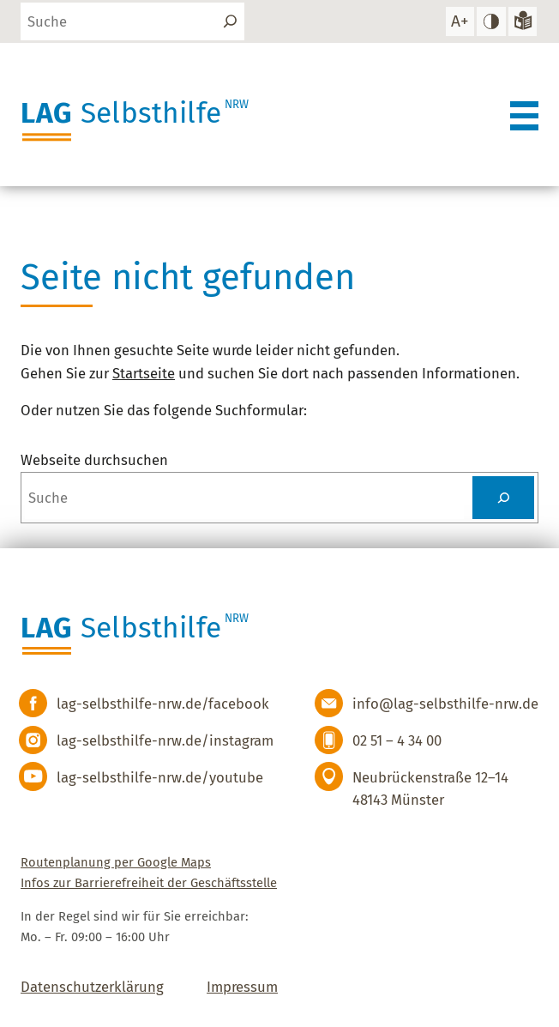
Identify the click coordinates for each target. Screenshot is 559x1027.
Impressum (242, 986)
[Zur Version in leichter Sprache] (522, 21)
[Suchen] (230, 21)
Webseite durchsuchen (94, 459)
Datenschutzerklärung (92, 986)
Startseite (143, 373)
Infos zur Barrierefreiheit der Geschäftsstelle (149, 883)
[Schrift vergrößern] (460, 21)
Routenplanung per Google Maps (116, 862)
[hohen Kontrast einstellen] (491, 21)
